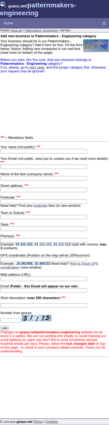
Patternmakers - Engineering (41, 30)
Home (8, 23)
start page (36, 67)
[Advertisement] (54, 106)
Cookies (52, 422)
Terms (38, 422)
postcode (40, 205)
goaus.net (16, 30)
